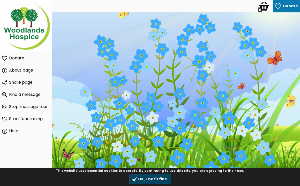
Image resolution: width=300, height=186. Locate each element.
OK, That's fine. (150, 179)
